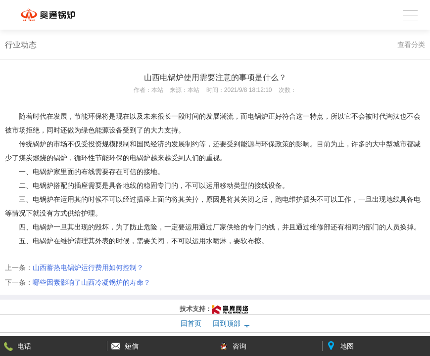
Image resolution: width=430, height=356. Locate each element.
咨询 (239, 346)
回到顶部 (226, 323)
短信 (132, 346)
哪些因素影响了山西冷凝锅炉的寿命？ (91, 282)
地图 (347, 346)
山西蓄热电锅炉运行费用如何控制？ (88, 267)
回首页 (191, 323)
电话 (24, 346)
